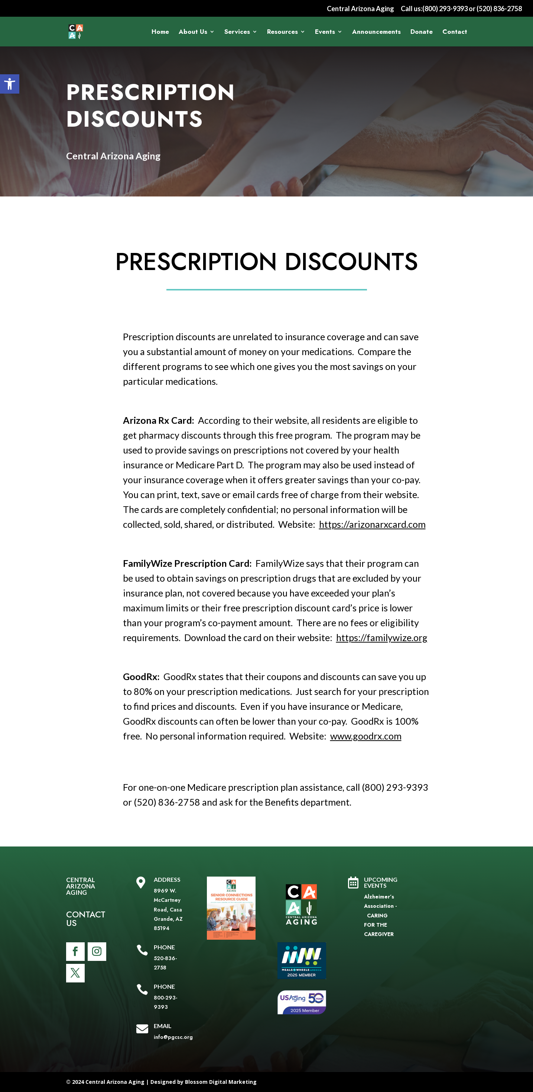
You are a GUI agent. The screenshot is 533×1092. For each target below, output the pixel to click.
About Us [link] (193, 32)
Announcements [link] (376, 32)
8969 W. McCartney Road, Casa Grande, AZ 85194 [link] (168, 909)
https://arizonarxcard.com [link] (372, 524)
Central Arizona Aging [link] (360, 9)
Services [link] (237, 32)
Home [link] (160, 32)
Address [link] (167, 879)
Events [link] (325, 32)
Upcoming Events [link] (380, 882)
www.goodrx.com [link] (366, 735)
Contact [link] (454, 32)
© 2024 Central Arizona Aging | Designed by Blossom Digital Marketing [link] (161, 1081)
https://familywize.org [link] (382, 637)
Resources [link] (282, 32)
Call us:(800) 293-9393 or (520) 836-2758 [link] (461, 9)
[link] (9, 84)
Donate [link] (421, 32)
